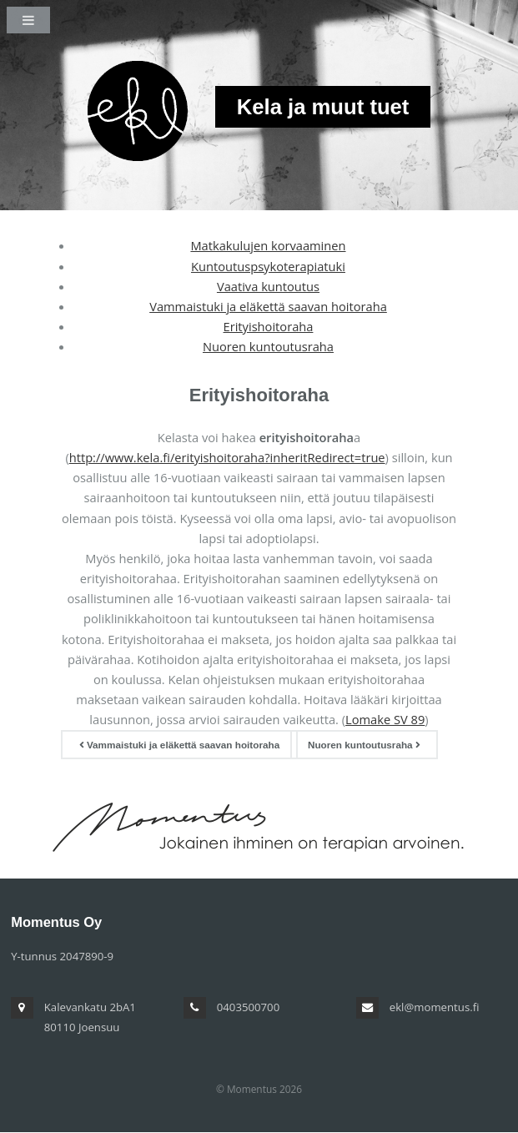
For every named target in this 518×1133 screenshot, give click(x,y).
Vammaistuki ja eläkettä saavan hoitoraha (268, 306)
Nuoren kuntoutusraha (268, 346)
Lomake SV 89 (385, 719)
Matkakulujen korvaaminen (267, 245)
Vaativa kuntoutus (268, 286)
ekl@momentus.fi (435, 1007)
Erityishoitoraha (269, 326)
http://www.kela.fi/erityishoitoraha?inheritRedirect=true (227, 457)
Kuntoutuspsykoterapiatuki (268, 266)
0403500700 (248, 1007)
